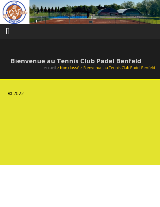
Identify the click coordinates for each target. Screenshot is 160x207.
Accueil (50, 67)
